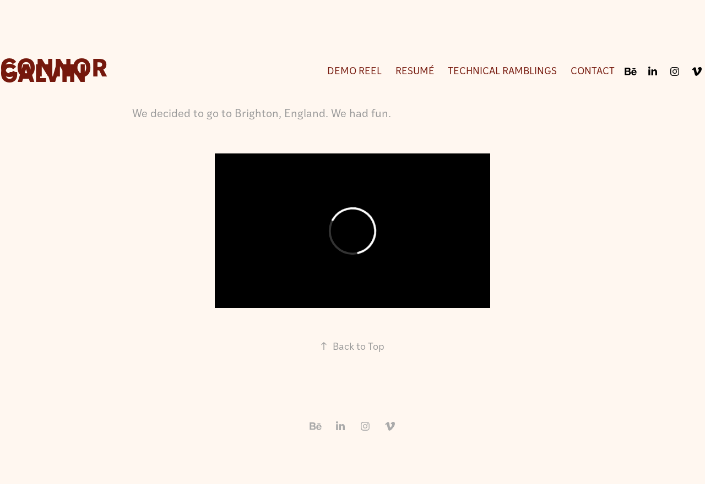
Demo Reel (354, 70)
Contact (593, 70)
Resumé (415, 70)
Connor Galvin (56, 69)
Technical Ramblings (502, 70)
